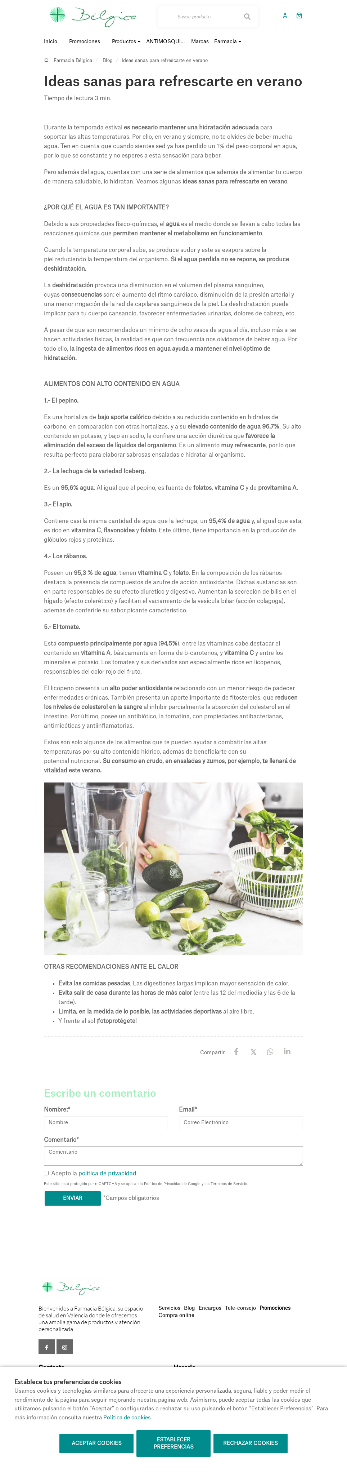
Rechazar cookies (250, 1443)
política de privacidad (107, 1173)
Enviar (72, 1198)
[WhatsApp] (270, 1052)
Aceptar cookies (97, 1443)
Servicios (169, 1308)
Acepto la (90, 1173)
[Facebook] (236, 1052)
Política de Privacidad (162, 1184)
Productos (126, 41)
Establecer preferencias (174, 1443)
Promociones (275, 1308)
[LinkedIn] (287, 1052)
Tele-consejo (240, 1308)
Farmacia (228, 41)
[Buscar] (207, 16)
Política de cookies (127, 1417)
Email (188, 1110)
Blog (108, 60)
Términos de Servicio (229, 1184)
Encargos (210, 1308)
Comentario (61, 1140)
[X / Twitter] (253, 1051)
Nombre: (57, 1110)
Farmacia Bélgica (73, 60)
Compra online (176, 1315)
